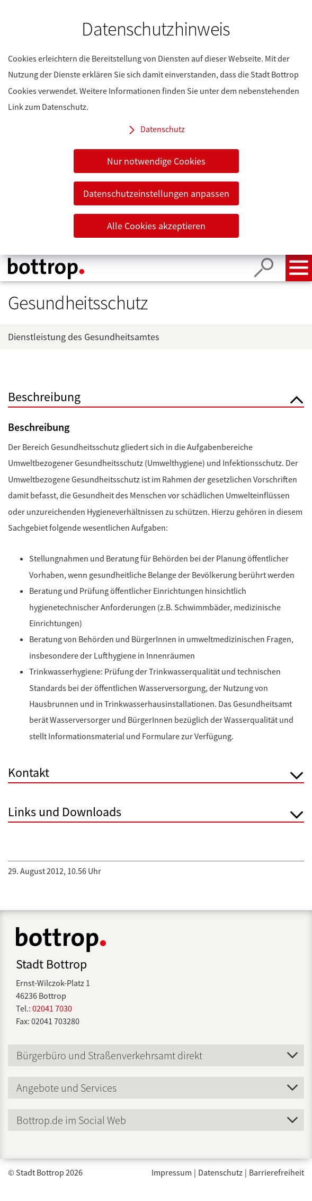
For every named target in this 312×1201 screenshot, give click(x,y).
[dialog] (156, 127)
